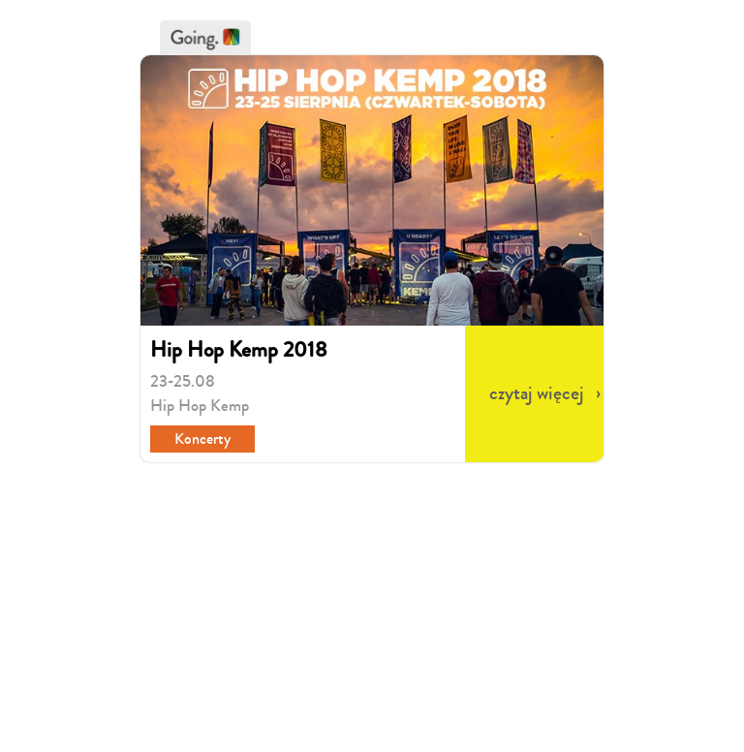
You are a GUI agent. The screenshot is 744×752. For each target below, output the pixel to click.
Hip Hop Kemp (199, 405)
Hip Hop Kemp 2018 (238, 349)
